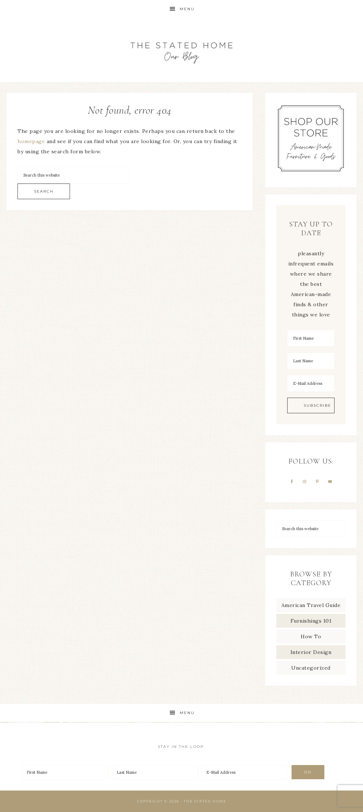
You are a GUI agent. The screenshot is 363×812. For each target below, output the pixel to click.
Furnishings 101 (311, 621)
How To (311, 636)
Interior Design (311, 652)
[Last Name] (311, 360)
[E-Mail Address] (311, 383)
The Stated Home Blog (181, 50)
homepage (31, 141)
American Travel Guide (311, 605)
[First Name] (311, 338)
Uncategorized (311, 668)
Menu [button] (187, 9)
